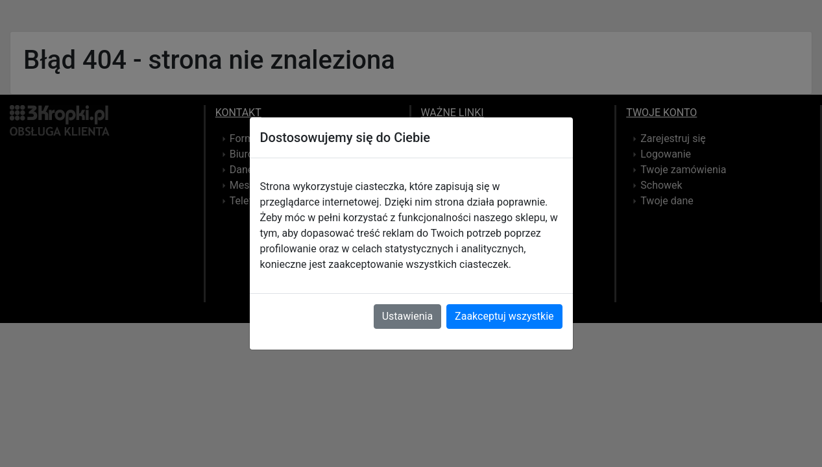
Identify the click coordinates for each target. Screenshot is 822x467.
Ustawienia (407, 316)
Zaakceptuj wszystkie (504, 316)
